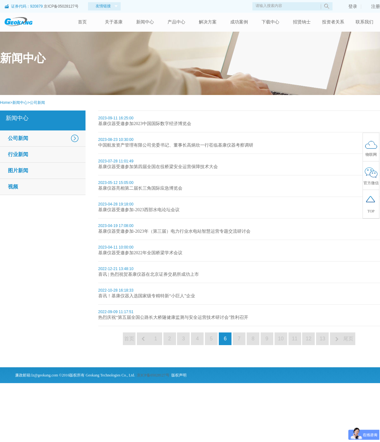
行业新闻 (18, 154)
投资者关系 (333, 22)
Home (5, 102)
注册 (372, 6)
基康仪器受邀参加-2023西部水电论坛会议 (139, 209)
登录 (349, 6)
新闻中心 (145, 22)
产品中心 (176, 22)
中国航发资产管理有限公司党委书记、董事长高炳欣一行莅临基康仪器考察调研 (175, 145)
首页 (82, 22)
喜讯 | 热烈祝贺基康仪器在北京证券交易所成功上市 (148, 274)
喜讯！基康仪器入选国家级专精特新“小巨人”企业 (146, 296)
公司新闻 (37, 102)
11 (295, 338)
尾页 (349, 338)
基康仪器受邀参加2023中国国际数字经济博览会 (144, 123)
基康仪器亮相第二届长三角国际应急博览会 (140, 188)
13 (322, 338)
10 (281, 338)
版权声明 (179, 375)
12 (309, 338)
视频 (13, 186)
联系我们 (364, 22)
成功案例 (239, 22)
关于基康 (114, 22)
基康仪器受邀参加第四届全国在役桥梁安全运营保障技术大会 (158, 166)
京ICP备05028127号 (61, 6)
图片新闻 (18, 170)
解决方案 (208, 22)
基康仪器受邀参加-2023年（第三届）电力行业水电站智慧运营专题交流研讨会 (174, 231)
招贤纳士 (302, 22)
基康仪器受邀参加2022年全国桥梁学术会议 (140, 252)
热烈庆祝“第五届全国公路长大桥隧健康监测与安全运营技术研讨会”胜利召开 (173, 317)
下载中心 (270, 22)
